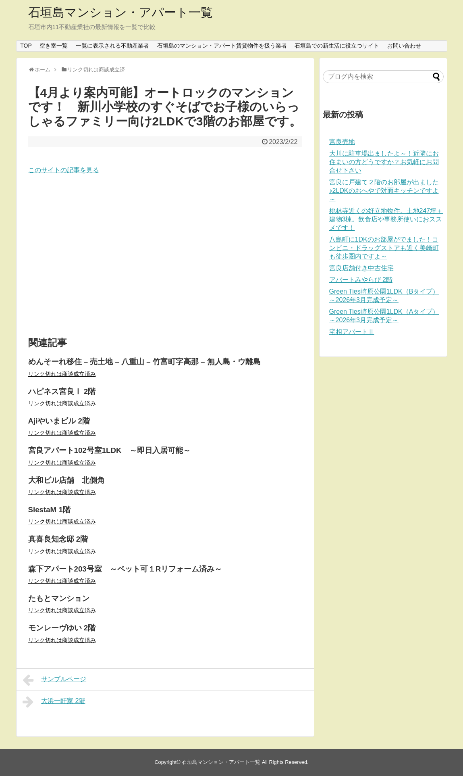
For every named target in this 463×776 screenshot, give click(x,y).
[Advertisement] (165, 256)
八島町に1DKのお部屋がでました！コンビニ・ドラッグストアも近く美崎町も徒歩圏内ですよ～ (384, 248)
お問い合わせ (404, 45)
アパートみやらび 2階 (360, 279)
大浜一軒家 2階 (54, 701)
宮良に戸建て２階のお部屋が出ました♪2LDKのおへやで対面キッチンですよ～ (384, 190)
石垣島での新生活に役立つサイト (337, 45)
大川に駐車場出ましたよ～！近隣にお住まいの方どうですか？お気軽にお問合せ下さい (384, 162)
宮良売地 (342, 141)
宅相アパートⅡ (351, 331)
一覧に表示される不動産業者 (112, 45)
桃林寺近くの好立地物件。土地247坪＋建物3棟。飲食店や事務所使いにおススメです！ (386, 219)
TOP (26, 45)
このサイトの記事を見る (63, 170)
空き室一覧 (53, 45)
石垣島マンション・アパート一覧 (120, 12)
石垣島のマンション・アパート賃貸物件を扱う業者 (222, 45)
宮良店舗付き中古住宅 (361, 268)
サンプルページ (55, 680)
